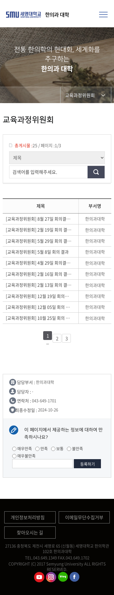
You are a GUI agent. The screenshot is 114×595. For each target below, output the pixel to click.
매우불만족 (24, 456)
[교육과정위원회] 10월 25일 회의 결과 (39, 318)
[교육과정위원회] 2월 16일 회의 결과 (39, 274)
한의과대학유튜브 (39, 577)
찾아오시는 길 (30, 532)
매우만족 (22, 448)
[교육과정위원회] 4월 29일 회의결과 (39, 263)
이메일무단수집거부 (84, 517)
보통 (57, 448)
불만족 (75, 448)
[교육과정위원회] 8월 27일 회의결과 (39, 219)
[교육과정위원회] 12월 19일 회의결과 (39, 296)
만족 (41, 448)
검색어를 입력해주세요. (34, 172)
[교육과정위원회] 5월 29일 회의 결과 (39, 241)
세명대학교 (24, 14)
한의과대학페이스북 (75, 577)
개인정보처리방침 (28, 517)
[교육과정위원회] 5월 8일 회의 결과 (38, 252)
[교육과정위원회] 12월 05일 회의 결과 (39, 307)
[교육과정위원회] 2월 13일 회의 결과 (39, 285)
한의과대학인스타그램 (51, 577)
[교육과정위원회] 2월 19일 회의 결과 (39, 230)
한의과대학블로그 (63, 577)
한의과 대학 (57, 15)
